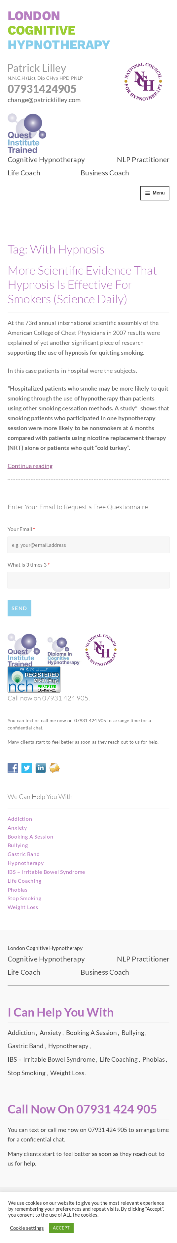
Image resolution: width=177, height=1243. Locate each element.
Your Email (21, 529)
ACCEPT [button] (61, 1227)
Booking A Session (30, 836)
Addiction (20, 818)
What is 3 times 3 (29, 564)
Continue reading (30, 465)
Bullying (18, 845)
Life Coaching (25, 880)
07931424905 (42, 88)
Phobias (18, 889)
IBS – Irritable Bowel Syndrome (47, 872)
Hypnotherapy (26, 863)
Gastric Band (24, 854)
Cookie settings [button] (27, 1228)
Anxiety (17, 827)
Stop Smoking (25, 898)
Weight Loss (23, 907)
